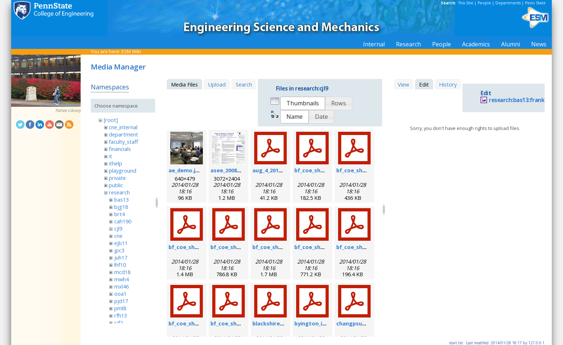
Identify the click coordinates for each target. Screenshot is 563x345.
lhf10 (120, 264)
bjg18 (121, 206)
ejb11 (121, 243)
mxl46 (121, 286)
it (110, 156)
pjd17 (121, 300)
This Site (465, 2)
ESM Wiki (131, 51)
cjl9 (118, 228)
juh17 (120, 257)
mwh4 (121, 279)
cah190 (122, 221)
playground (122, 170)
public (116, 185)
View (403, 84)
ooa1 (120, 293)
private (117, 177)
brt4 (119, 214)
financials (120, 148)
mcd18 (122, 271)
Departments (508, 2)
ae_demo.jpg (185, 170)
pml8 (120, 308)
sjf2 (118, 322)
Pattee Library (68, 110)
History (448, 84)
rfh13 (120, 315)
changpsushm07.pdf (362, 323)
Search (244, 84)
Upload (217, 84)
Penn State (535, 2)
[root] (111, 119)
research (119, 192)
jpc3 (119, 250)
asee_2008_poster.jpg (238, 170)
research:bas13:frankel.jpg (524, 100)
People (484, 2)
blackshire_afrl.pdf (277, 323)
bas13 (121, 199)
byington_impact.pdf (322, 323)
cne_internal (123, 127)
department (123, 134)
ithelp (115, 163)
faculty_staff (123, 141)
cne (118, 235)
